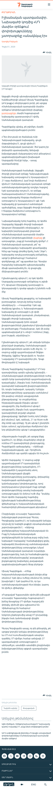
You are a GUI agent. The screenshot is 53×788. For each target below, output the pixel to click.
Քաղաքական (9, 12)
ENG (33, 784)
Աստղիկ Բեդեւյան (10, 41)
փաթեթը (38, 237)
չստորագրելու (9, 113)
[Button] (47, 52)
